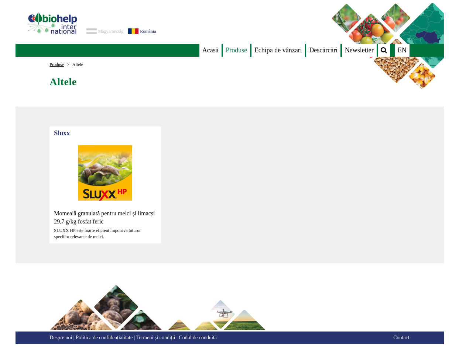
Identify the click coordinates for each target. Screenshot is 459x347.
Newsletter (359, 50)
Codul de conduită (198, 337)
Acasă (210, 50)
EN (402, 50)
